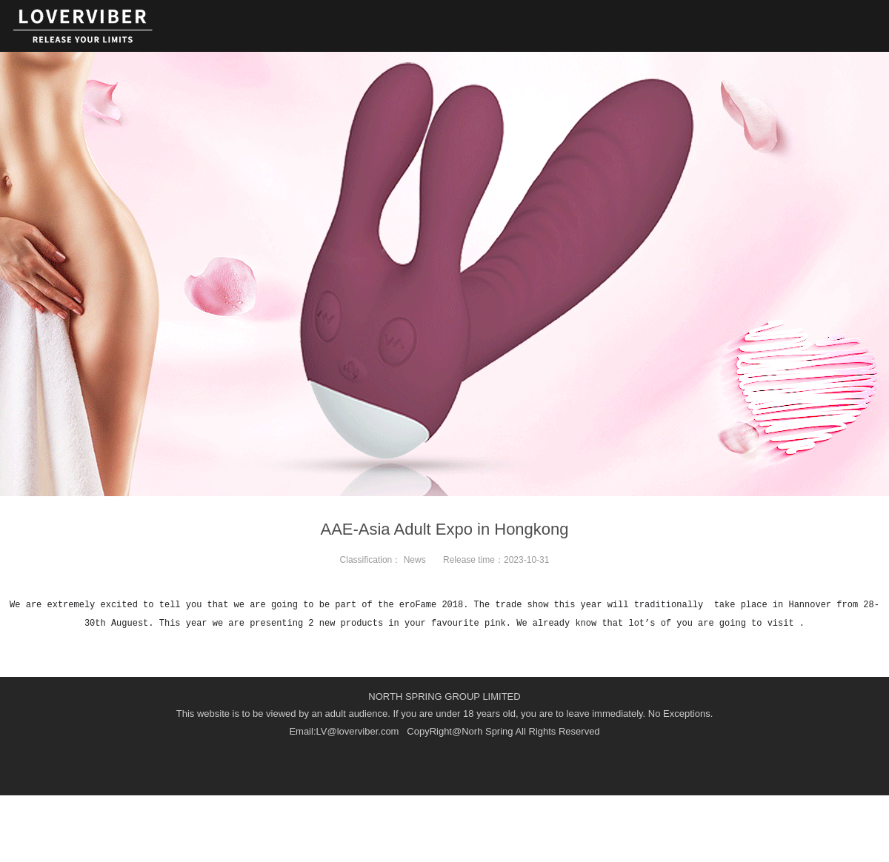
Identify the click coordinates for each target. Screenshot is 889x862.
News (415, 560)
